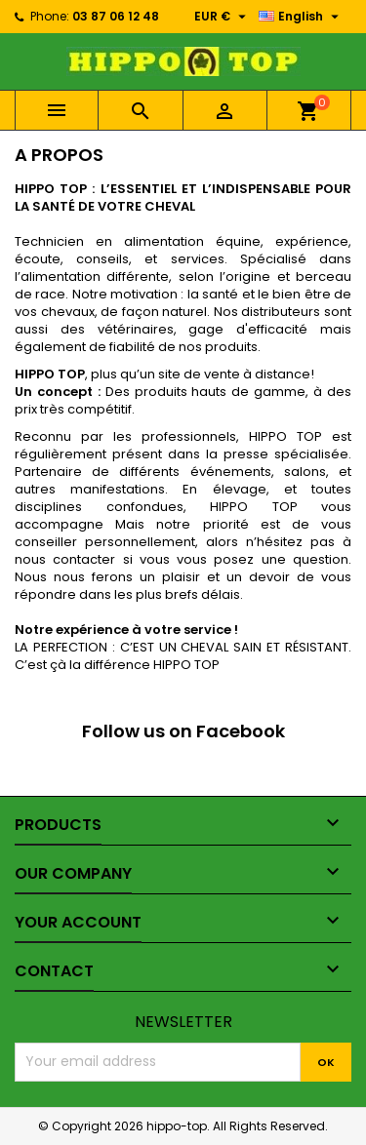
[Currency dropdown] (222, 16)
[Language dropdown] (301, 16)
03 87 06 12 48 (115, 16)
